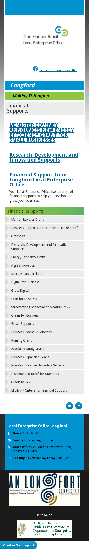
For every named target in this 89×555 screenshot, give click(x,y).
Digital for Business (25, 282)
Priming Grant (21, 340)
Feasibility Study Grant (27, 349)
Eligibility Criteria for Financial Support (39, 390)
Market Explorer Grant (27, 219)
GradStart (18, 236)
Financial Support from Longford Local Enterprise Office (41, 180)
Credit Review (21, 382)
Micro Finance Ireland (26, 274)
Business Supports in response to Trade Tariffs (45, 228)
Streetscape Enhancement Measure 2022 (40, 307)
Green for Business (25, 315)
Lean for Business (24, 299)
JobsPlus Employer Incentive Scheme (37, 365)
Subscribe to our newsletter (58, 70)
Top (78, 405)
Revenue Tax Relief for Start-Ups (35, 374)
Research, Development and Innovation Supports (43, 157)
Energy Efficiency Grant (28, 257)
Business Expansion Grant (30, 357)
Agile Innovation (23, 265)
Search (67, 7)
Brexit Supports (22, 324)
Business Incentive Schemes (31, 332)
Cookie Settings (16, 545)
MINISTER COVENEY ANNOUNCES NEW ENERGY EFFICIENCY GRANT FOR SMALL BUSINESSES (41, 132)
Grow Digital (20, 290)
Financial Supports (26, 211)
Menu (77, 7)
